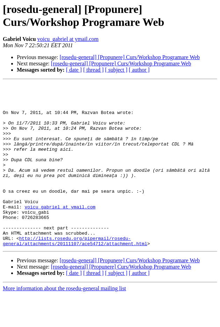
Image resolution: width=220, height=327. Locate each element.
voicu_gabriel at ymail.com (68, 39)
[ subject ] (116, 70)
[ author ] (139, 70)
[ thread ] (93, 70)
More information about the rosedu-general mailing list (64, 321)
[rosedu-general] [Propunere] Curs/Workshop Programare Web (130, 57)
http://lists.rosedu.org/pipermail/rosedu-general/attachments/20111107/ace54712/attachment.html (75, 272)
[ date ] (74, 70)
